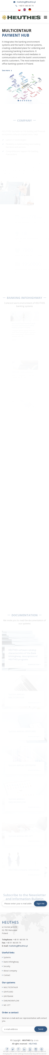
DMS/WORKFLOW (11, 1001)
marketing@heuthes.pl (26, 2)
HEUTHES (32, 1043)
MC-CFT (7, 1005)
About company (10, 971)
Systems (7, 957)
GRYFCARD (8, 992)
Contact (7, 975)
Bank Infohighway (11, 962)
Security (7, 966)
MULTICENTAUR (11, 987)
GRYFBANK (8, 996)
